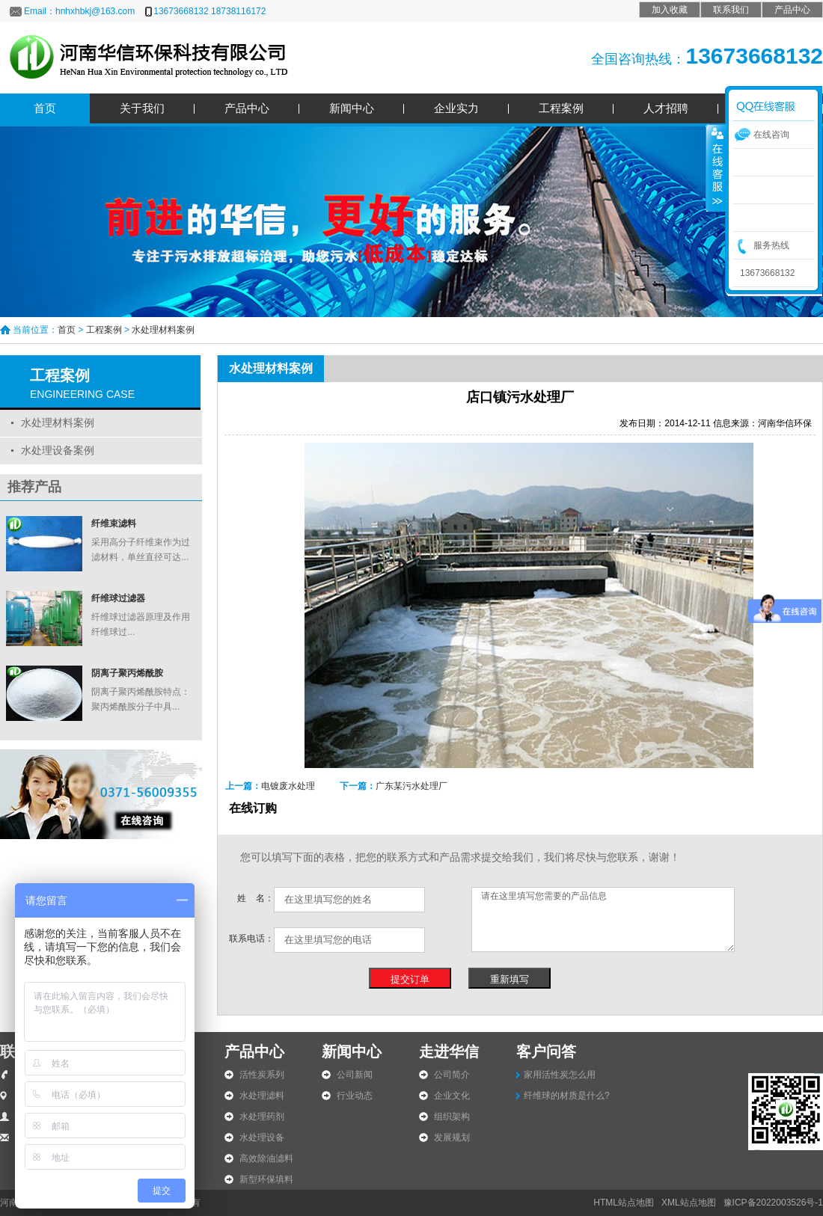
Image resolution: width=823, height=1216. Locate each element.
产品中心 (792, 9)
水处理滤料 (261, 1095)
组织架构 (452, 1116)
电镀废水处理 (288, 786)
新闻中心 (351, 108)
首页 (45, 108)
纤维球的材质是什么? (567, 1095)
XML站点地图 (688, 1202)
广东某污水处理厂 (411, 786)
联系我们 (731, 9)
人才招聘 (665, 108)
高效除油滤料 (266, 1158)
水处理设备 (261, 1137)
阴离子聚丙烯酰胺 (127, 673)
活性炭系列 (261, 1074)
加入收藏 (670, 9)
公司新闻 (355, 1074)
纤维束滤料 (113, 523)
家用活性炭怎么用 (560, 1074)
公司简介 (452, 1074)
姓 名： (255, 898)
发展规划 (452, 1137)
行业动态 (355, 1095)
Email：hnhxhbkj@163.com (79, 11)
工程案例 (561, 108)
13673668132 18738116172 (209, 11)
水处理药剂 (261, 1116)
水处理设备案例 (57, 450)
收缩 (716, 166)
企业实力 (456, 108)
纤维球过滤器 (118, 598)
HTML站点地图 (623, 1202)
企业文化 (452, 1095)
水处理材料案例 (163, 330)
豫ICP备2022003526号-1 (773, 1202)
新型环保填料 (266, 1179)
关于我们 (142, 108)
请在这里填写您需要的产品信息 (603, 919)
